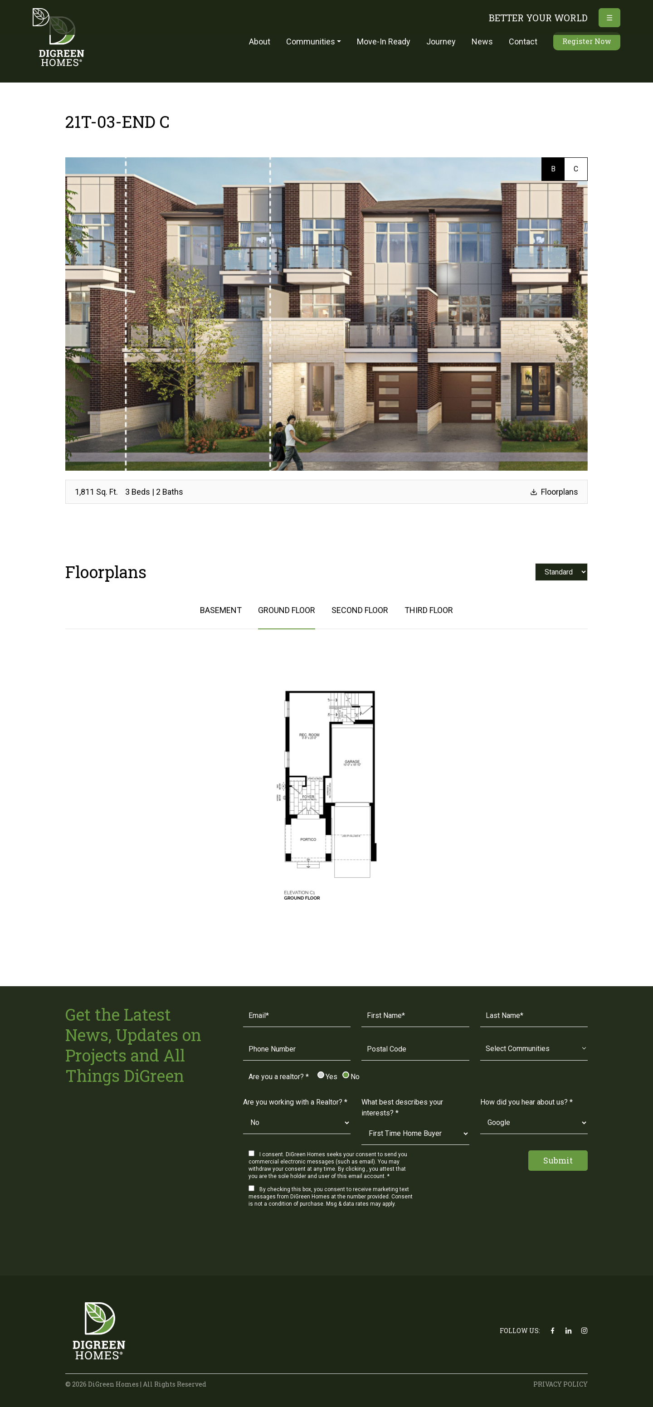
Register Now (586, 41)
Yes (327, 1076)
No (351, 1076)
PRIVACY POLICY (560, 1384)
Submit (558, 1160)
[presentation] (312, 1239)
